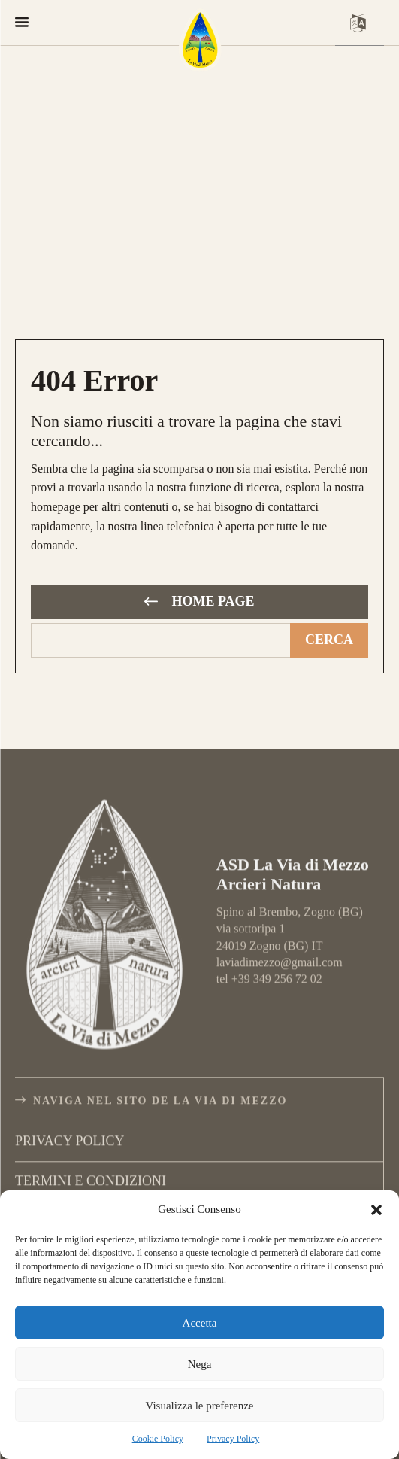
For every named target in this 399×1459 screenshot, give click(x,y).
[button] (376, 1209)
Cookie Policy (157, 1438)
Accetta (200, 1323)
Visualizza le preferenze (199, 1406)
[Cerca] (329, 640)
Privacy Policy (233, 1438)
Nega (200, 1364)
